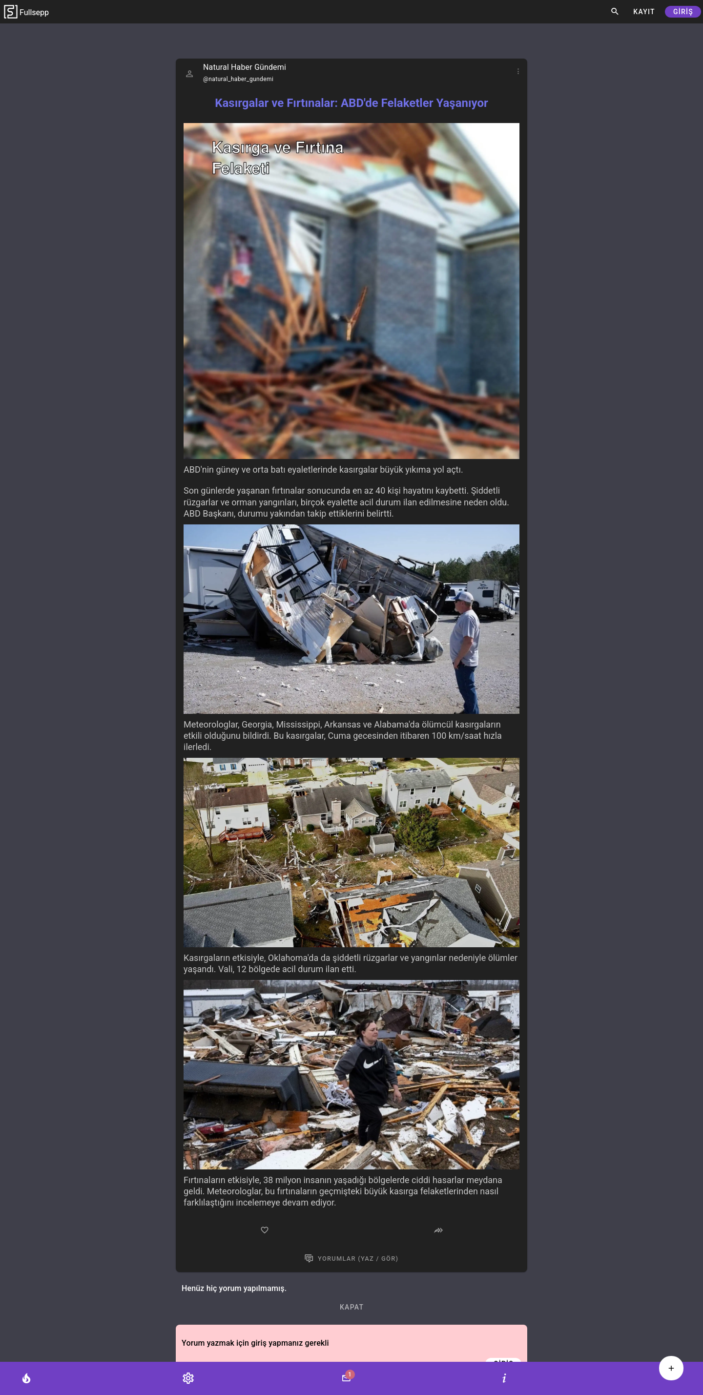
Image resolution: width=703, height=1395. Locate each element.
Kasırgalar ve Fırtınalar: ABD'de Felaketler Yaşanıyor (351, 103)
